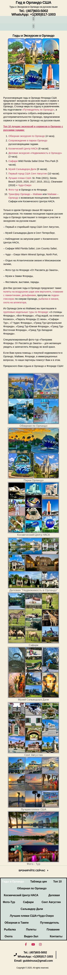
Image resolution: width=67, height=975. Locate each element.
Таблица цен (38, 881)
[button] (33, 19)
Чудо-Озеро (24, 185)
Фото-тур (13, 189)
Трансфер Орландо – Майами (25, 194)
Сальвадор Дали (32, 908)
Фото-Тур (9, 902)
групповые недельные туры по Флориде (25, 312)
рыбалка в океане (48, 298)
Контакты (56, 936)
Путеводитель (49, 922)
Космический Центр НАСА (23, 148)
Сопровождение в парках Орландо (27, 140)
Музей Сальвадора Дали (22, 169)
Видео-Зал (31, 936)
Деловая (54, 895)
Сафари (13, 161)
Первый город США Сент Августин (27, 173)
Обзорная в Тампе (16, 922)
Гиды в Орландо (13, 881)
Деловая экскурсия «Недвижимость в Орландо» (35, 153)
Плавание (53, 929)
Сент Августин (51, 902)
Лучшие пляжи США (19, 178)
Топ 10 (57, 881)
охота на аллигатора (14, 302)
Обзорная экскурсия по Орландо (26, 136)
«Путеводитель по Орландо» (38, 109)
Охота (9, 936)
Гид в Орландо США (33, 2)
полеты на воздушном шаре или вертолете (27, 291)
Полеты (31, 929)
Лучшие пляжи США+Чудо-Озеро (32, 915)
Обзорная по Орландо (32, 888)
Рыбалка (10, 929)
